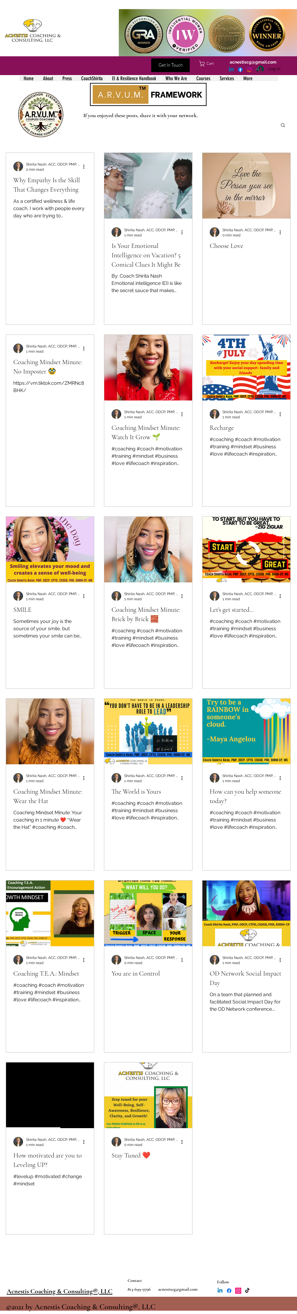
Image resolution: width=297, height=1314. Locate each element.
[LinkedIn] (231, 70)
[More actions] (85, 166)
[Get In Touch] (170, 65)
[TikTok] (258, 70)
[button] (209, 63)
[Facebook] (240, 70)
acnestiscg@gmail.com (253, 62)
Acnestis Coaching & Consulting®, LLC (59, 1291)
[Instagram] (249, 70)
